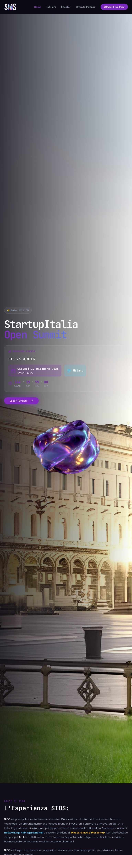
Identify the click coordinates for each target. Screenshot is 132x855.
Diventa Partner (85, 6)
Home (37, 6)
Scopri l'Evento (21, 400)
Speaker (65, 6)
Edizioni (51, 6)
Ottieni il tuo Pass (114, 6)
